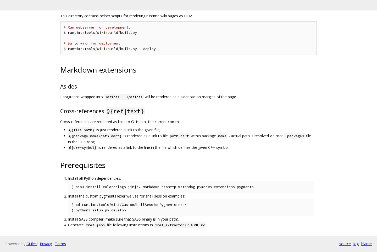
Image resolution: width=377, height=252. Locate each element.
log (356, 243)
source (345, 243)
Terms (60, 243)
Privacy (46, 243)
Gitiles (31, 243)
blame (366, 243)
